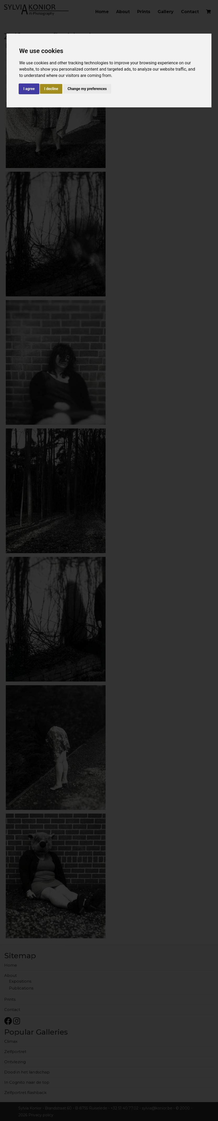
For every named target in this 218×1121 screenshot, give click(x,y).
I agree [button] (29, 89)
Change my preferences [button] (87, 89)
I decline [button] (51, 89)
